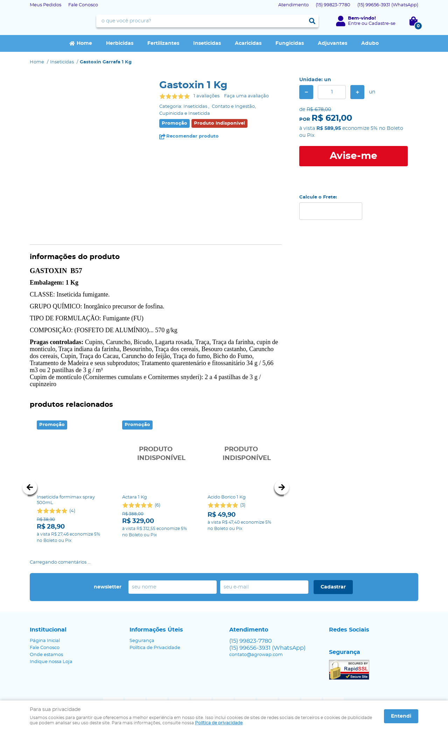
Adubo (370, 43)
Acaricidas (248, 43)
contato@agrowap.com (256, 633)
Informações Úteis (156, 608)
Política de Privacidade (155, 626)
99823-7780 (333, 5)
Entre (354, 23)
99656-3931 (387, 5)
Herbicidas (119, 43)
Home (84, 43)
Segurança (142, 619)
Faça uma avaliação (246, 96)
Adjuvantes (332, 43)
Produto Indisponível (156, 454)
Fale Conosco (83, 5)
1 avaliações (206, 96)
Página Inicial (45, 619)
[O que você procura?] (312, 21)
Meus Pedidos (45, 5)
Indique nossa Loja (51, 640)
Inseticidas (207, 43)
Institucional (48, 608)
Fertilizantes (163, 43)
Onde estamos (46, 633)
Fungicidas (289, 43)
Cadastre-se (382, 23)
